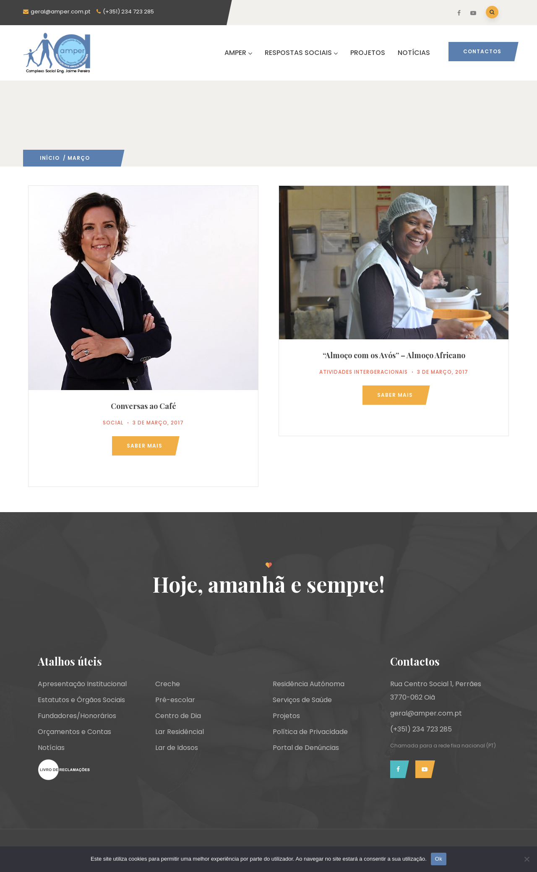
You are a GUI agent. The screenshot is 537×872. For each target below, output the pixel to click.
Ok (438, 859)
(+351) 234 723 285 (128, 12)
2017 (96, 157)
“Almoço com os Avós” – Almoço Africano (394, 355)
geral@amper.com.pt (60, 12)
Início (50, 157)
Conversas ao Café (143, 406)
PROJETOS (367, 52)
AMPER (238, 52)
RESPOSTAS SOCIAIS (301, 52)
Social (113, 422)
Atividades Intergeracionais (363, 371)
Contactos (482, 51)
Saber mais (144, 445)
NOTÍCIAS (414, 52)
